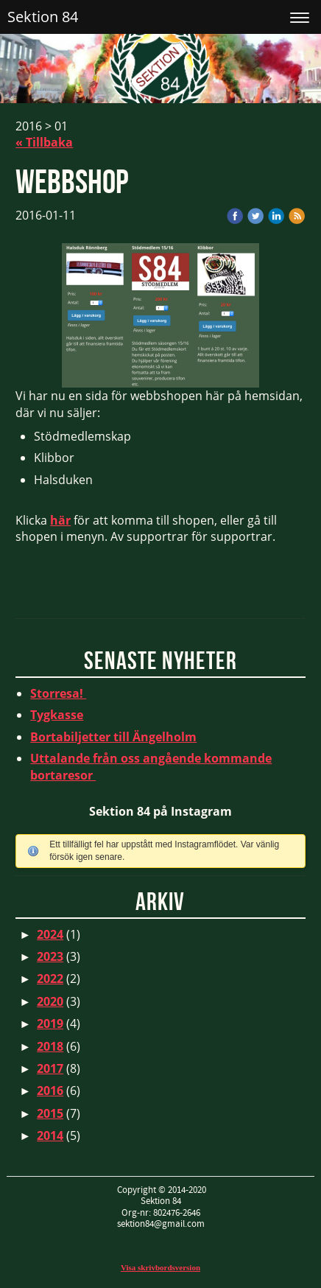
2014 (50, 1135)
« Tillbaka (44, 142)
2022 (50, 978)
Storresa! (58, 693)
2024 (50, 934)
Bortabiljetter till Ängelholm (113, 737)
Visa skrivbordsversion (160, 1267)
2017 (50, 1068)
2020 (50, 1001)
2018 (50, 1046)
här (60, 520)
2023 (50, 956)
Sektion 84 (42, 17)
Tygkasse (56, 715)
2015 (50, 1113)
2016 (50, 1090)
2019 (50, 1023)
